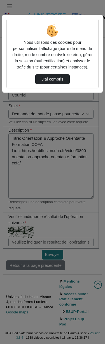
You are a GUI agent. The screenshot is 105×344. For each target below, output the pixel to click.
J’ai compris (52, 79)
